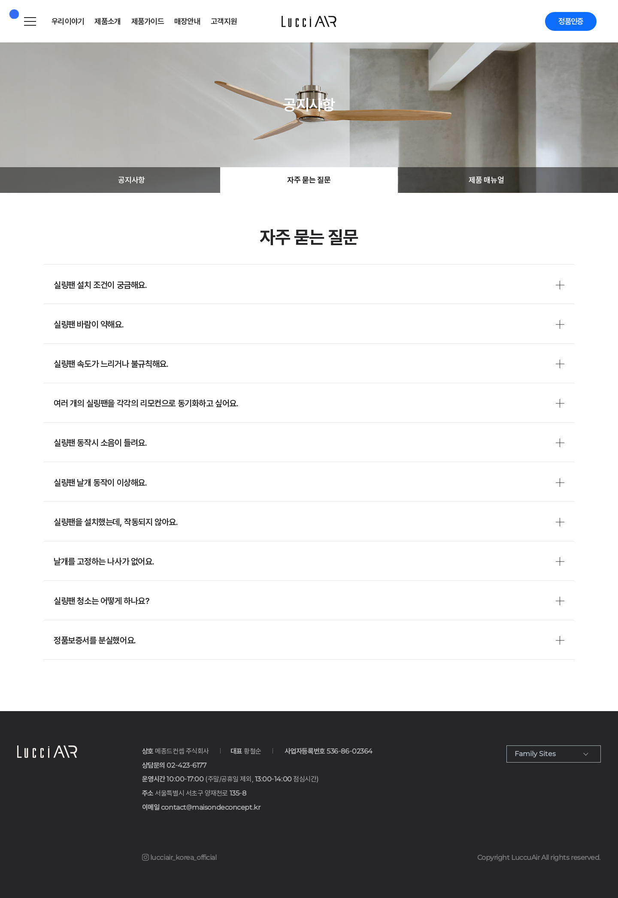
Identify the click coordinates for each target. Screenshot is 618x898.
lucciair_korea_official (179, 857)
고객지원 (224, 21)
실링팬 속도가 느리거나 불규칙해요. (111, 364)
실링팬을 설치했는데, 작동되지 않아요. (116, 522)
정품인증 (570, 21)
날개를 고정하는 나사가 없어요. (104, 561)
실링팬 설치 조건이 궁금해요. (100, 285)
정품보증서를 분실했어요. (95, 640)
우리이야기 (68, 21)
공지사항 (131, 179)
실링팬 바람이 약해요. (89, 324)
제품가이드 (147, 21)
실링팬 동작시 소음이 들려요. (100, 443)
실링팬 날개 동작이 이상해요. (100, 483)
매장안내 (187, 21)
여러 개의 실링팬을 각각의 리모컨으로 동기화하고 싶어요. (146, 403)
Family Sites (535, 754)
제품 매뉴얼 (486, 179)
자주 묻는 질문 (308, 179)
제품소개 (107, 21)
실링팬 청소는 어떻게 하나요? (102, 601)
